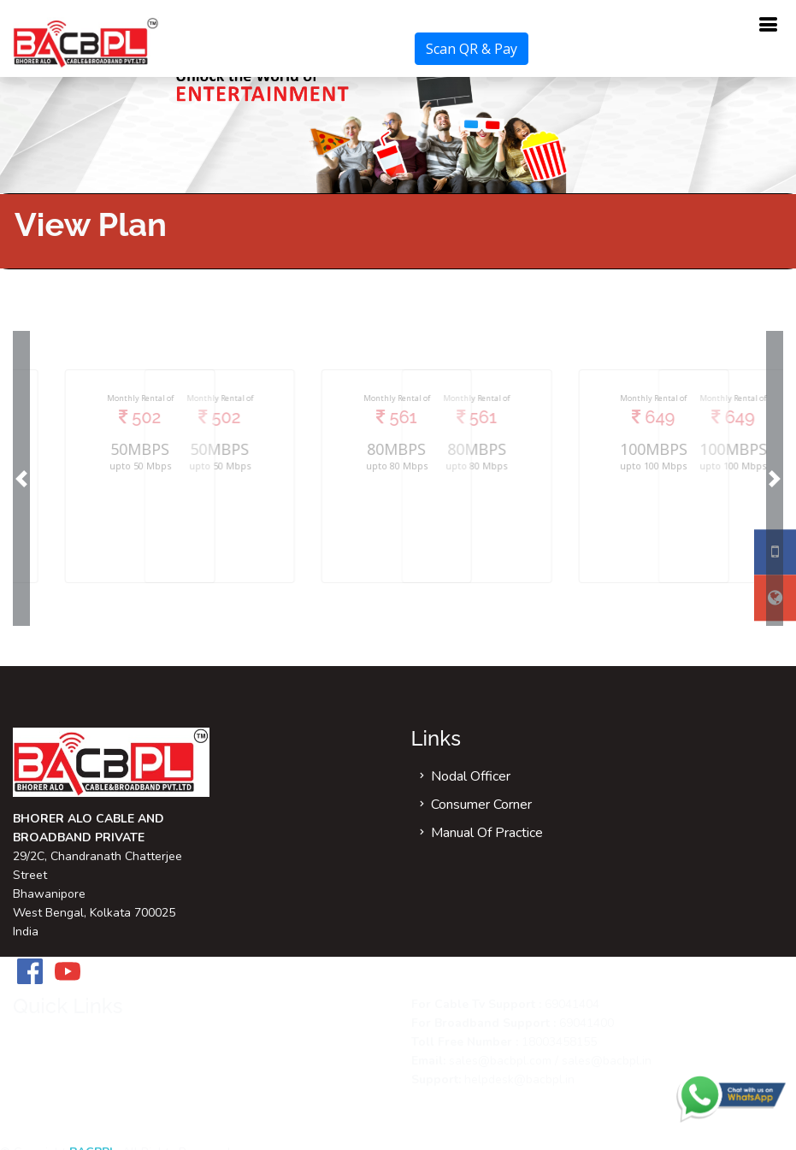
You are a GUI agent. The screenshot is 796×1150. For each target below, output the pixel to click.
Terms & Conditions (89, 1100)
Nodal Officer (470, 776)
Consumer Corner (481, 804)
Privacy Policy (73, 1128)
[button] (21, 478)
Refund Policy (73, 1044)
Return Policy (72, 1072)
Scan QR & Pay (471, 48)
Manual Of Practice (487, 832)
